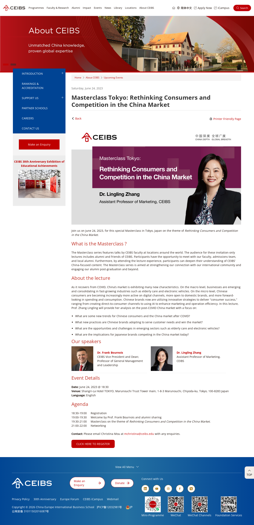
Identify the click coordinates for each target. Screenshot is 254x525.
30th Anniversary (45, 499)
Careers (28, 118)
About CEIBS (146, 8)
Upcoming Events (113, 77)
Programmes (36, 8)
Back (76, 118)
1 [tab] (6, 65)
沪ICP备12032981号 (109, 507)
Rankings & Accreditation (32, 86)
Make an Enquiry (39, 144)
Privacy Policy (21, 499)
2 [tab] (13, 65)
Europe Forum (69, 499)
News (108, 8)
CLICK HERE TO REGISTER (93, 444)
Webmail (113, 499)
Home (78, 77)
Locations (131, 8)
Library (118, 8)
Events (98, 8)
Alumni (76, 8)
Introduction (43, 73)
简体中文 (186, 8)
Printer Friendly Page (225, 119)
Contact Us (30, 128)
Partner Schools (35, 108)
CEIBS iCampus (93, 499)
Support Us (43, 98)
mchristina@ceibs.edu (139, 434)
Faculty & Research (58, 8)
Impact (87, 8)
